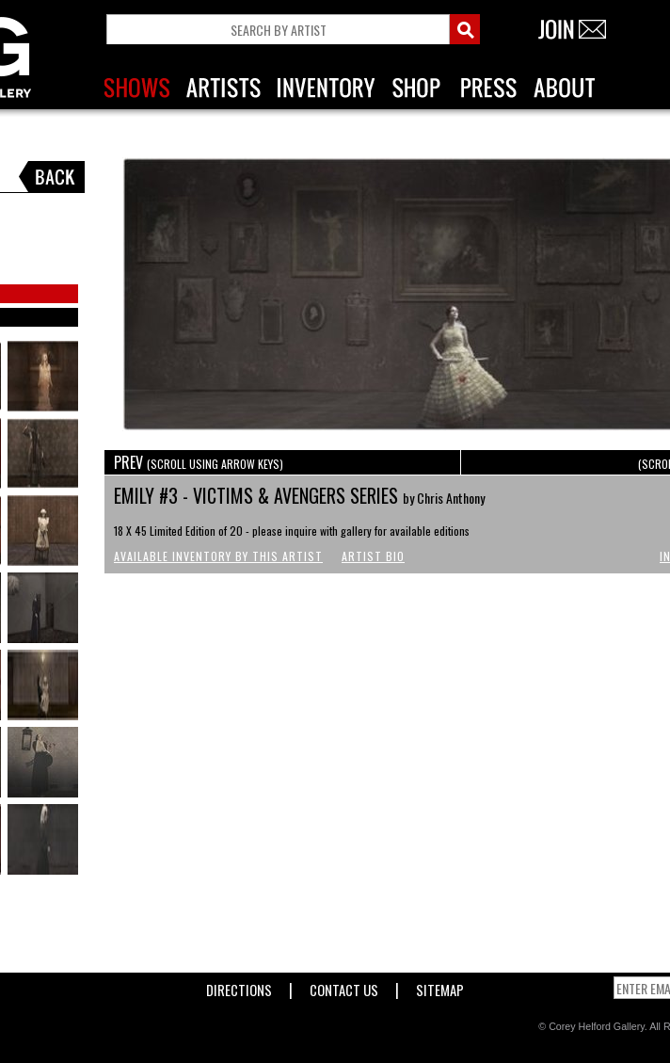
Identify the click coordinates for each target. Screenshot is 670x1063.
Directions (239, 986)
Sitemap (440, 986)
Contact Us (344, 986)
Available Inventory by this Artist (218, 556)
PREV (198, 462)
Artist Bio (373, 556)
